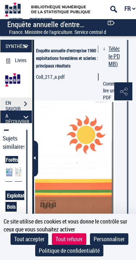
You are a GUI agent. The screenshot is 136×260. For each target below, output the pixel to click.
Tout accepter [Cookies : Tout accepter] (29, 239)
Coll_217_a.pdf (50, 76)
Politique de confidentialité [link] (69, 251)
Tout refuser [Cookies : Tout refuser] (69, 239)
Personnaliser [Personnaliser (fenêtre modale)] (109, 239)
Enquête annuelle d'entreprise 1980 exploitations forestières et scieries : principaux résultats (67, 58)
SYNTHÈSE (17, 46)
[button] (123, 91)
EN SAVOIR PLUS (18, 104)
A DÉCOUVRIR (17, 116)
